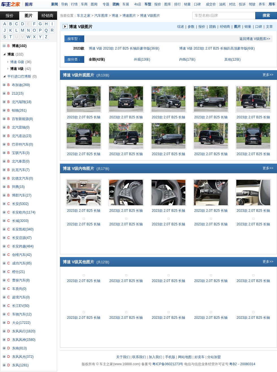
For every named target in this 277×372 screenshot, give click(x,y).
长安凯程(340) (23, 229)
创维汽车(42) (22, 255)
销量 (187, 4)
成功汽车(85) (22, 263)
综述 (180, 27)
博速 (15, 54)
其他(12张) (232, 59)
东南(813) (19, 348)
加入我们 (155, 357)
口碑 (197, 4)
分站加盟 (214, 357)
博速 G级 (20, 62)
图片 (29, 15)
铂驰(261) (19, 110)
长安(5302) (20, 204)
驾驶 (252, 4)
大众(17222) (21, 323)
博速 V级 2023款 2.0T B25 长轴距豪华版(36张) (124, 48)
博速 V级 (20, 69)
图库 (167, 4)
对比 (232, 4)
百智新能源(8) (22, 119)
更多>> (268, 75)
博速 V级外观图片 (86, 75)
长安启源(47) (22, 238)
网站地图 (185, 357)
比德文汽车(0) (22, 178)
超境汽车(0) (21, 297)
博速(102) (19, 46)
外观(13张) (142, 59)
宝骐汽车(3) (21, 153)
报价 (157, 4)
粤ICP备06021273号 (167, 364)
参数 (191, 27)
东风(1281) (20, 365)
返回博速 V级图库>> (254, 39)
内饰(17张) (187, 59)
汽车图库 (101, 16)
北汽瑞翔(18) (21, 102)
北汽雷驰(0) (21, 127)
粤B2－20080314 (242, 364)
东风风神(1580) (24, 340)
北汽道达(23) (21, 136)
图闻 (94, 4)
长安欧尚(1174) (24, 212)
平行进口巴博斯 (22, 76)
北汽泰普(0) (21, 161)
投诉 (242, 4)
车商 (84, 4)
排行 (177, 4)
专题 (106, 4)
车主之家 (83, 16)
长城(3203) (20, 221)
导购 (64, 4)
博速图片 (129, 16)
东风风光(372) (23, 357)
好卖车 (199, 357)
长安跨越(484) (23, 246)
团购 (212, 27)
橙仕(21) (18, 272)
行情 (74, 4)
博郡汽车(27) (21, 195)
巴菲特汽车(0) (22, 144)
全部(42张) (97, 59)
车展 (125, 4)
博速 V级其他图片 (86, 262)
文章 (269, 27)
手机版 (170, 357)
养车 (262, 4)
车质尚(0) (19, 289)
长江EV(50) (20, 306)
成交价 (211, 4)
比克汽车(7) (21, 170)
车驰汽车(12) (22, 314)
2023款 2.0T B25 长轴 (83, 117)
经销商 (47, 15)
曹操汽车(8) (21, 280)
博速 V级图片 (150, 16)
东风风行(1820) (24, 331)
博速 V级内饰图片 (86, 168)
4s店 (137, 4)
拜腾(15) (18, 187)
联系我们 (139, 357)
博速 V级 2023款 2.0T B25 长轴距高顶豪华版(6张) (217, 48)
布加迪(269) (21, 85)
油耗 (222, 4)
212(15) (17, 93)
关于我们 (123, 357)
